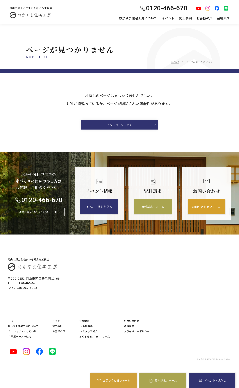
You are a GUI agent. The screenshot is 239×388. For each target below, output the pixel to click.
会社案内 (223, 18)
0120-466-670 (41, 200)
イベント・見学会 (215, 380)
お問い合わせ (131, 321)
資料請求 (129, 326)
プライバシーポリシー (137, 331)
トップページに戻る (119, 125)
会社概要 (87, 326)
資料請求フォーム (166, 380)
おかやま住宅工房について (138, 18)
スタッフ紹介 (90, 331)
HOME (175, 62)
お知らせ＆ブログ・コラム (94, 336)
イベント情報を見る (99, 207)
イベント (168, 18)
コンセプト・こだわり (23, 331)
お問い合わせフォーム (116, 380)
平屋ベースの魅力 (21, 336)
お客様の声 (204, 18)
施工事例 (185, 18)
